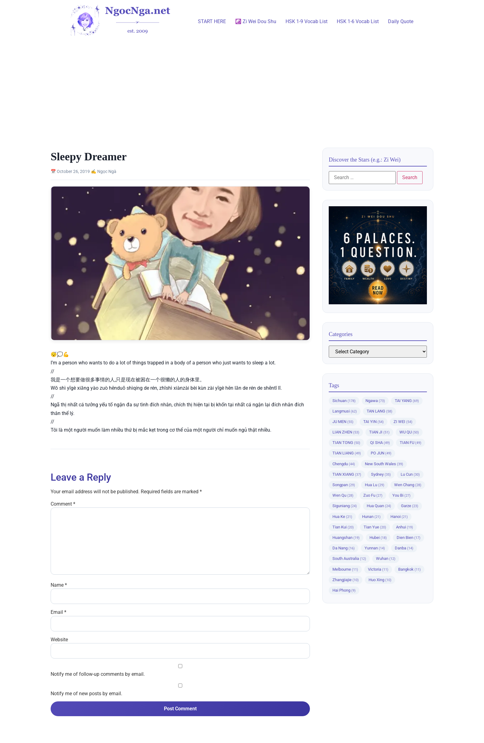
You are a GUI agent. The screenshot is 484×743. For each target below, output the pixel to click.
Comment (63, 504)
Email (58, 612)
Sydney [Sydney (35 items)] (381, 474)
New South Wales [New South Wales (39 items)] (384, 464)
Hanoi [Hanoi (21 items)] (399, 516)
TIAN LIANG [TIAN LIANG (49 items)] (346, 453)
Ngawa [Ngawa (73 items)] (375, 400)
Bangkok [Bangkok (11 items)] (409, 569)
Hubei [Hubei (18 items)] (378, 537)
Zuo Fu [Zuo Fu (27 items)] (372, 495)
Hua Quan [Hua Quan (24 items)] (379, 505)
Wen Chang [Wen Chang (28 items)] (407, 484)
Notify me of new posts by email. (86, 693)
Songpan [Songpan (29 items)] (343, 484)
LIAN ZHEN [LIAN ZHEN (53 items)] (345, 432)
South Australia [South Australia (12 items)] (349, 558)
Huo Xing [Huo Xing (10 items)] (380, 579)
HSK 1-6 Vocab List (358, 21)
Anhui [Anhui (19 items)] (404, 527)
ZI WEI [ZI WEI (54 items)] (403, 421)
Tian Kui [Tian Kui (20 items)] (343, 527)
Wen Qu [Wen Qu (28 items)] (342, 495)
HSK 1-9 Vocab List (307, 21)
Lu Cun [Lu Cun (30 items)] (410, 474)
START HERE (212, 21)
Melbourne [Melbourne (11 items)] (345, 569)
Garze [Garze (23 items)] (409, 505)
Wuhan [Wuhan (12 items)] (385, 558)
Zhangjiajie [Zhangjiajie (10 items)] (345, 579)
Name (59, 585)
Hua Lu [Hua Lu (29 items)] (374, 484)
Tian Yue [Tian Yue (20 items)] (375, 527)
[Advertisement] (242, 89)
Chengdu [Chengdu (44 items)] (343, 464)
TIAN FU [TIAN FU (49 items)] (410, 442)
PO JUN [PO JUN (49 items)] (381, 453)
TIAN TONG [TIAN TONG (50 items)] (346, 442)
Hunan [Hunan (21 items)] (371, 516)
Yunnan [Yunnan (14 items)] (375, 548)
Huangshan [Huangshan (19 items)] (346, 537)
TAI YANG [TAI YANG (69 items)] (407, 400)
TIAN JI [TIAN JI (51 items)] (379, 432)
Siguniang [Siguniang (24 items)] (344, 505)
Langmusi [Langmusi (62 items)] (344, 411)
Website (59, 639)
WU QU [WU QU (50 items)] (409, 432)
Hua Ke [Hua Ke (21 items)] (342, 516)
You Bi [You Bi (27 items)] (401, 495)
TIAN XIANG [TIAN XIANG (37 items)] (346, 474)
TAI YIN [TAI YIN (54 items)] (373, 421)
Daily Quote (400, 21)
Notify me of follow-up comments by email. (98, 674)
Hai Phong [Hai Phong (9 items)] (344, 590)
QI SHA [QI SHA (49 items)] (380, 442)
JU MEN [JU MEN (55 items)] (342, 421)
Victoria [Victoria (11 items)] (378, 569)
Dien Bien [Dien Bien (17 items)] (408, 537)
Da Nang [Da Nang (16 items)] (343, 548)
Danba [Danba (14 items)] (404, 548)
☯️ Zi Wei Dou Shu (255, 21)
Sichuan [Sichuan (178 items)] (344, 400)
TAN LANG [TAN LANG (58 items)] (379, 411)
